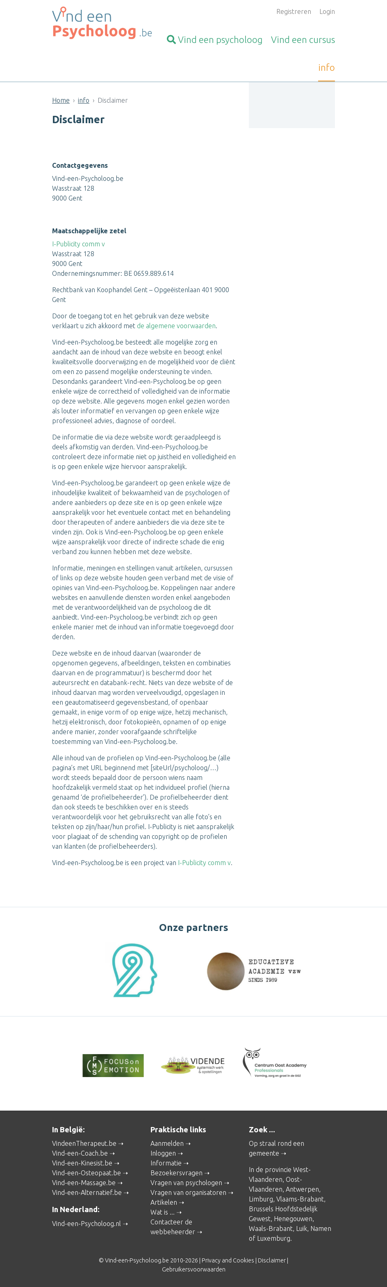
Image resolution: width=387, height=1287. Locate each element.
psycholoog (214, 39)
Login (327, 11)
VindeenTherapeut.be (84, 1143)
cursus (303, 39)
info (326, 67)
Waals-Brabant (271, 1228)
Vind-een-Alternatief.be (87, 1192)
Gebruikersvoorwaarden (193, 1269)
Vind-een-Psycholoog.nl (86, 1223)
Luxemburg (273, 1238)
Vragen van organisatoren (188, 1192)
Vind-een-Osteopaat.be (86, 1173)
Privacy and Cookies (228, 1260)
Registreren (293, 11)
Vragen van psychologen (186, 1182)
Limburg (261, 1199)
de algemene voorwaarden (176, 325)
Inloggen (163, 1153)
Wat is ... (162, 1212)
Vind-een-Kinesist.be (82, 1163)
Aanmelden (167, 1143)
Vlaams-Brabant (300, 1199)
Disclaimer (272, 1260)
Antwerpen (302, 1189)
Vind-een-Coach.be (80, 1153)
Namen (320, 1228)
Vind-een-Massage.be (84, 1182)
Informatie (166, 1163)
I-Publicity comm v (78, 244)
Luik (301, 1228)
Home (61, 100)
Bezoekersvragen (176, 1173)
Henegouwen (293, 1218)
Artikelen (163, 1202)
